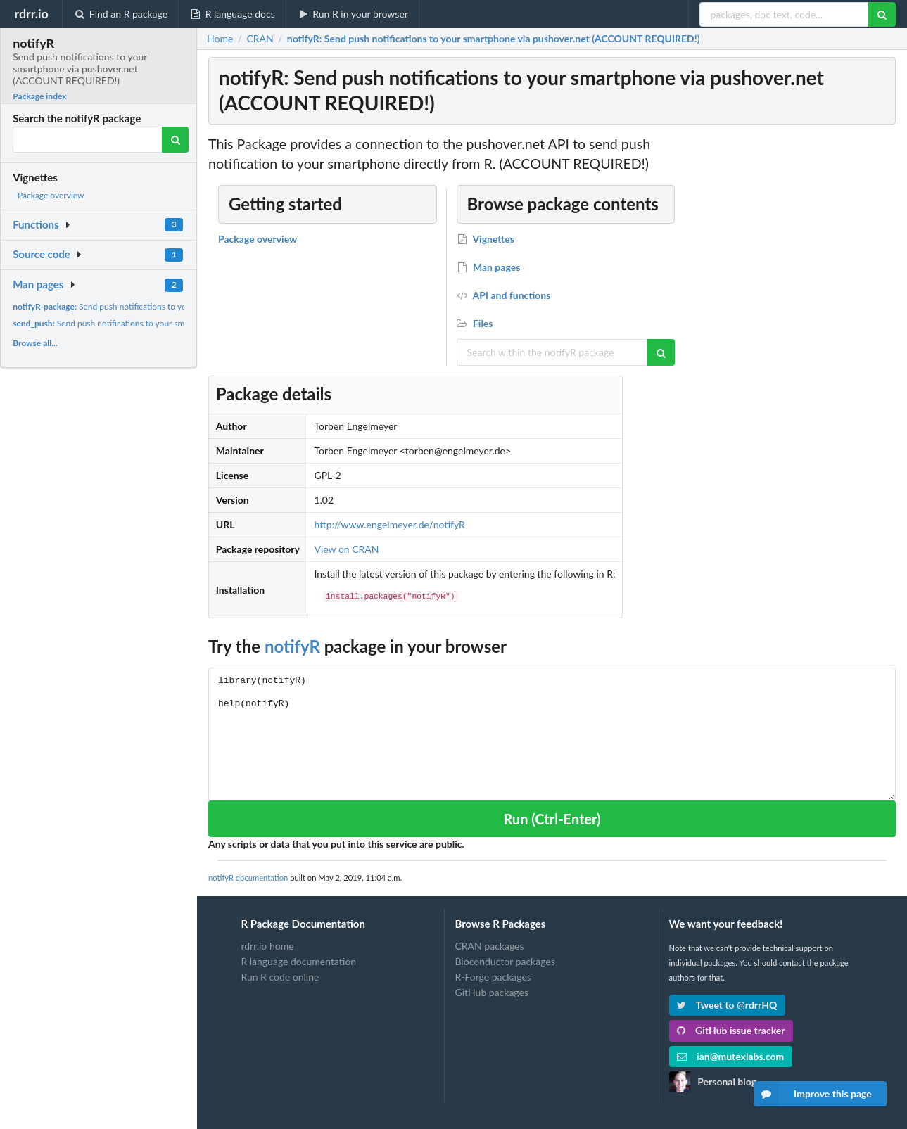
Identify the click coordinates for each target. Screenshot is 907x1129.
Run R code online (280, 977)
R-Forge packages (493, 977)
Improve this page (813, 1093)
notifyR (292, 646)
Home (220, 39)
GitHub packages (491, 992)
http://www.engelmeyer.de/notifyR (389, 524)
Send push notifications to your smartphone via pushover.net (158, 306)
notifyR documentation (248, 877)
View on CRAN (346, 549)
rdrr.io (31, 13)
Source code (41, 254)
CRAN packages (489, 946)
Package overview (51, 195)
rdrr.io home (267, 946)
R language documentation (298, 961)
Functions (35, 224)
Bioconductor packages (504, 961)
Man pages (38, 284)
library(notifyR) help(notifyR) (552, 734)
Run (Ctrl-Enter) (551, 818)
